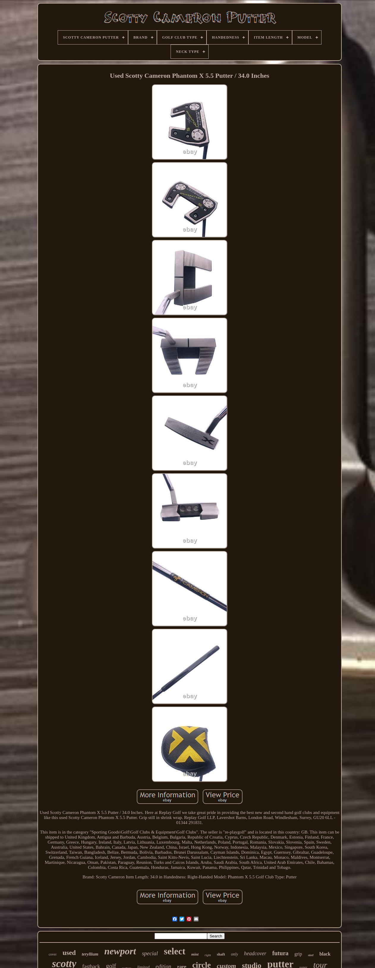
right (207, 955)
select (174, 951)
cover (53, 954)
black (324, 953)
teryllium (90, 954)
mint (195, 954)
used (69, 952)
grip (298, 953)
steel (310, 955)
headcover (255, 953)
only (234, 954)
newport (120, 951)
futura (280, 953)
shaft (221, 954)
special (150, 953)
